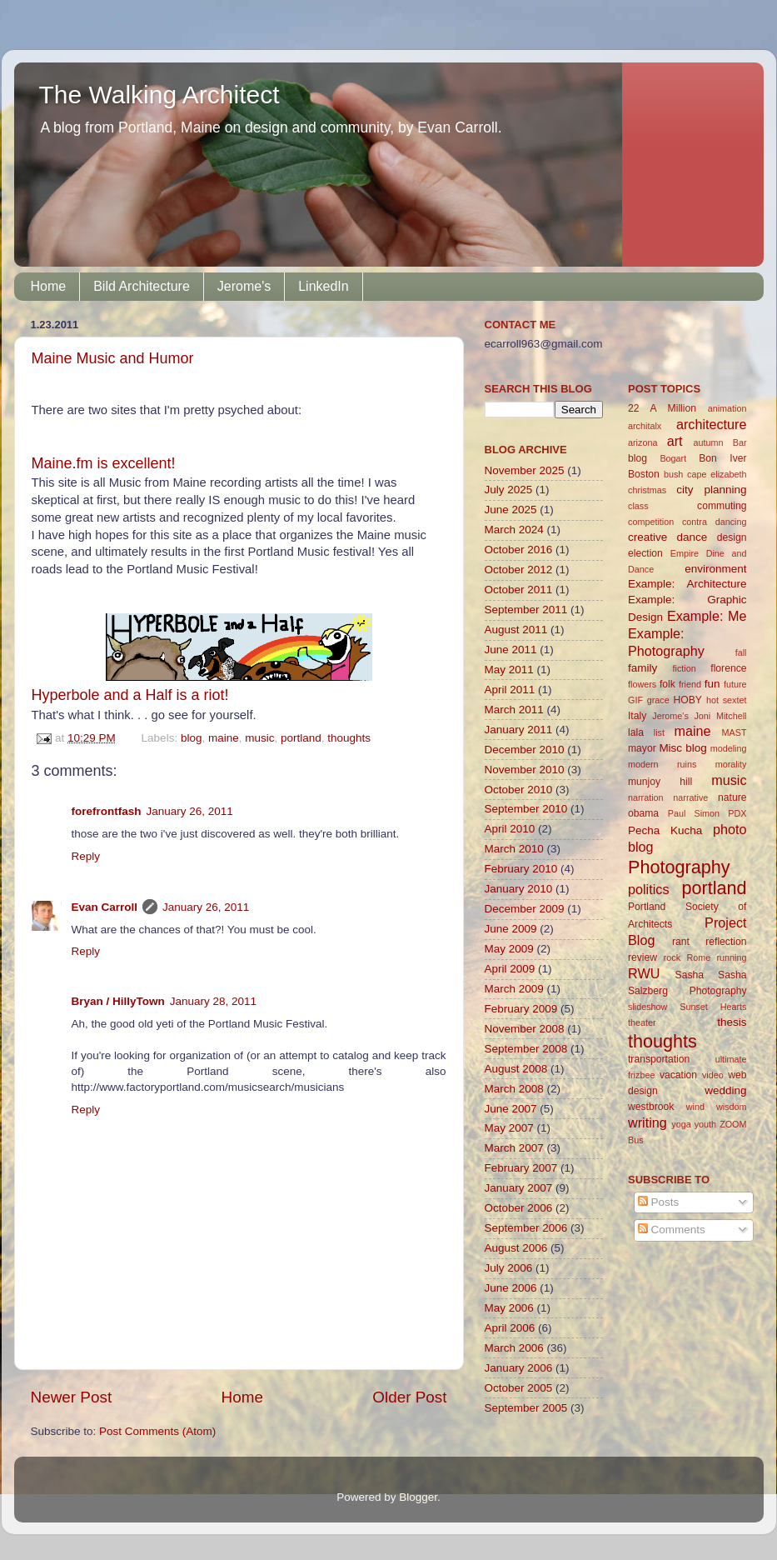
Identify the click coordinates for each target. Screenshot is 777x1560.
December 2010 (525, 749)
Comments (671, 1229)
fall (741, 653)
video (713, 1075)
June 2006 (511, 1288)
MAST (734, 733)
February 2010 (521, 868)
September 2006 (526, 1228)
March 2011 (514, 709)
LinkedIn (323, 286)
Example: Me (707, 615)
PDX (737, 813)
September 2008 (526, 1048)
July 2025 (509, 489)
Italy (637, 716)
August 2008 (516, 1068)
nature (732, 797)
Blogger (418, 1497)
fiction (684, 668)
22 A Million (662, 408)
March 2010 (514, 848)
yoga (680, 1124)
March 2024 (514, 529)
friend (690, 684)
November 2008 (525, 1028)
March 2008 (514, 1088)
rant (681, 942)
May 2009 (509, 948)
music (259, 738)
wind (695, 1107)
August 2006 (516, 1248)
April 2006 (510, 1328)
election (645, 553)
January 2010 (519, 888)
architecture (711, 424)
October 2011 (519, 589)
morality (731, 764)
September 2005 (526, 1408)
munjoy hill (660, 782)
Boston (644, 474)
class (638, 506)
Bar (740, 443)
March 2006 (514, 1348)
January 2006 (519, 1368)
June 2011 (511, 649)
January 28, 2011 (213, 1001)
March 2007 (514, 1148)
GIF (635, 700)
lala (636, 732)
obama (643, 813)
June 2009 (511, 928)
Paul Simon (694, 813)
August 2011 (516, 629)
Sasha (689, 975)
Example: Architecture (687, 584)
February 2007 (521, 1168)
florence (728, 668)
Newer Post (71, 1397)
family (642, 668)
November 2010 (525, 769)
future (735, 684)
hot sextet (726, 700)
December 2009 (525, 908)
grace (658, 700)
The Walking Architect (159, 94)
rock (672, 957)
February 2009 (521, 1008)
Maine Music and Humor (113, 358)
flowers (642, 684)
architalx (644, 426)
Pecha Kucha (665, 830)
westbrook (651, 1106)
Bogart (673, 458)
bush (673, 474)
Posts (659, 1202)
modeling (728, 748)
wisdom (731, 1107)
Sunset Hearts (713, 1007)
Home (49, 286)
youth (705, 1124)
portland (301, 738)
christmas (647, 490)
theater (642, 1023)
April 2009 (510, 968)
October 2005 (519, 1388)
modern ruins (662, 764)
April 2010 (510, 828)
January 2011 (519, 729)
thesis (731, 1022)
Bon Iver (722, 458)
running (731, 957)
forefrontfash (107, 811)
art (675, 440)
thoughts (349, 738)
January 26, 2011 (190, 811)
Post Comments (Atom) (157, 1431)
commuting (721, 506)
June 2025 (511, 509)
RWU (644, 973)
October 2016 (519, 549)
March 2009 (514, 988)
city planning (711, 489)
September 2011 (526, 609)
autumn (708, 443)
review (642, 957)
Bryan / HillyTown (118, 1001)
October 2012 (519, 569)
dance (692, 537)
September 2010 (526, 808)
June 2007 (511, 1108)
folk (667, 684)
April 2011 (510, 689)
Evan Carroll (105, 907)
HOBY (687, 700)
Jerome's (244, 286)
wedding (725, 1090)
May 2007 (509, 1128)
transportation (659, 1059)
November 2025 (525, 470)
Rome (698, 957)
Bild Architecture (141, 286)
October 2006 (519, 1208)
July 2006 (509, 1268)
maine (223, 738)
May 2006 (509, 1308)
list (659, 733)
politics (648, 889)
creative (647, 537)
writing (647, 1122)
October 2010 (519, 789)
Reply (86, 856)
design (732, 537)
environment (715, 568)
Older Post (409, 1397)
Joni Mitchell (720, 716)
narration (646, 797)
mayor (642, 748)
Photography (679, 867)
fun (712, 684)
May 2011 (509, 669)
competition (651, 522)
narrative (690, 797)
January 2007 (519, 1188)
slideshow (647, 1007)
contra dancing (714, 522)
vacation (678, 1075)
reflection (725, 942)
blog (191, 738)
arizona (642, 443)
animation (727, 408)
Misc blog (682, 748)
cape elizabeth (716, 474)
